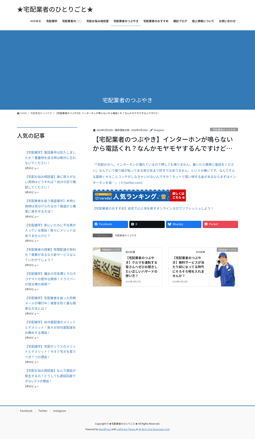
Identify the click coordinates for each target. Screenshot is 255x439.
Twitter (42, 411)
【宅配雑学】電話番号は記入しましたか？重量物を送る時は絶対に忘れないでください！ (50, 157)
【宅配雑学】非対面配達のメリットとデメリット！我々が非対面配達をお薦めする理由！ (50, 327)
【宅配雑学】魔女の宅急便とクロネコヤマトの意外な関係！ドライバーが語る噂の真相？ (50, 278)
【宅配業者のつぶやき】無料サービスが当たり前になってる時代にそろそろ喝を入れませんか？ (188, 266)
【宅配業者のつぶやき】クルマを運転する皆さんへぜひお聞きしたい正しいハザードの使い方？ (141, 266)
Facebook (26, 411)
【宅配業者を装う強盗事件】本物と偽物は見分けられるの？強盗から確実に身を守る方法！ (50, 206)
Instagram (59, 411)
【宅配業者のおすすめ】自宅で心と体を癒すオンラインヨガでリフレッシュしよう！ (153, 208)
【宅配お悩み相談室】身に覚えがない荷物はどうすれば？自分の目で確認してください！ (50, 181)
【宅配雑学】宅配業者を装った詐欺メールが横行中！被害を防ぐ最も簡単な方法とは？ (50, 303)
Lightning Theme (126, 429)
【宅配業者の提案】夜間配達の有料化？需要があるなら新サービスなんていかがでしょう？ (50, 254)
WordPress (105, 429)
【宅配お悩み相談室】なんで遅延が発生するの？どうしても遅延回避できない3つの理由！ (50, 375)
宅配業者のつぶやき (224, 129)
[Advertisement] (127, 60)
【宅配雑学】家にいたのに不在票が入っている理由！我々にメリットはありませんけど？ (50, 230)
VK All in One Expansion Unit (154, 429)
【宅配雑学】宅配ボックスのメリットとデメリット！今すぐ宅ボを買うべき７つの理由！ (50, 351)
